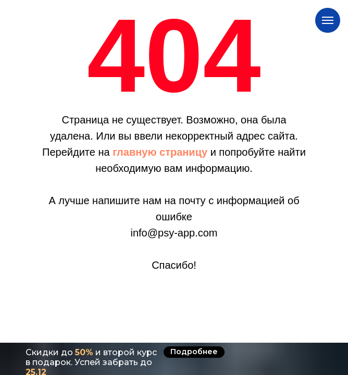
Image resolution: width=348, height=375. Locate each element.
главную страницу (160, 152)
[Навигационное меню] (327, 20)
